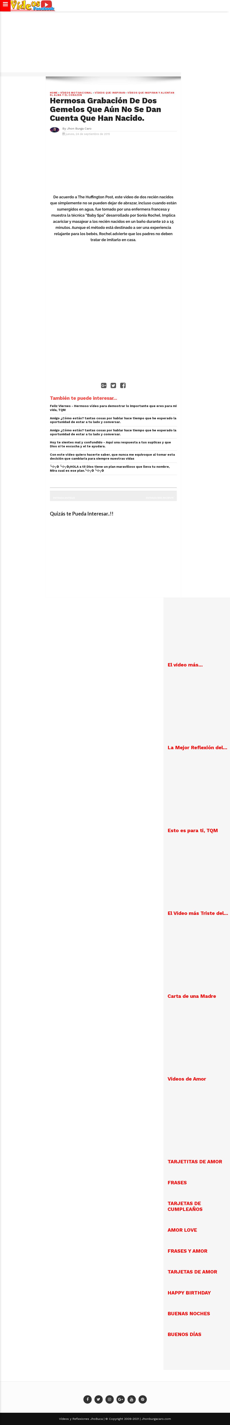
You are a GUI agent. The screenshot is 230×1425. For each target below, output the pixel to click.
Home (54, 92)
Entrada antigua (64, 497)
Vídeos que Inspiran (110, 92)
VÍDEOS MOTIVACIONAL (76, 92)
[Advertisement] (115, 44)
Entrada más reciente (160, 497)
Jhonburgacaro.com (156, 1418)
